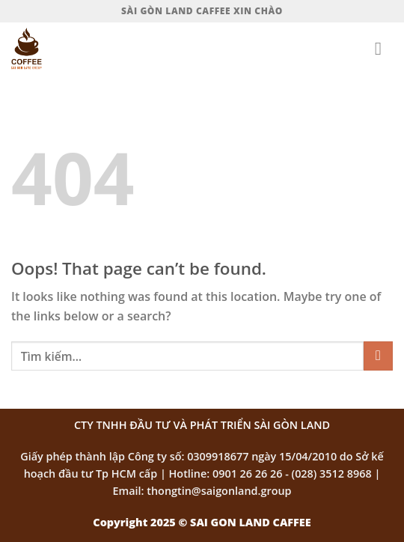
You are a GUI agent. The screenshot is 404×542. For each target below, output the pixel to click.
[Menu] (384, 48)
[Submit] (378, 356)
